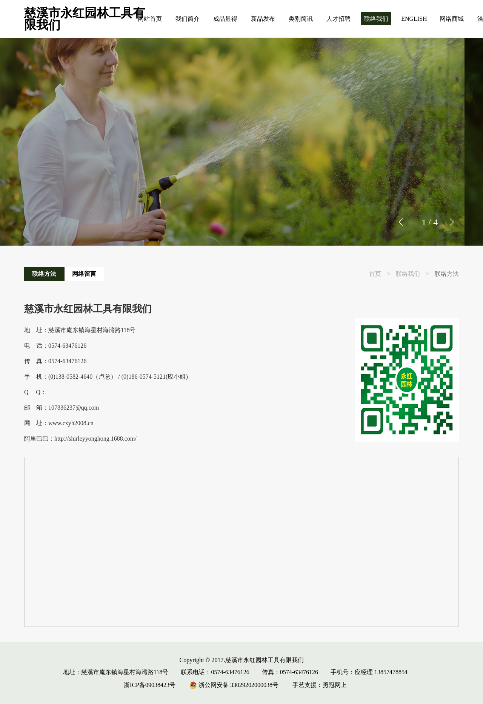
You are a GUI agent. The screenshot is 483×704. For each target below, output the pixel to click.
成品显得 (225, 18)
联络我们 (376, 18)
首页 (375, 274)
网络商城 (452, 18)
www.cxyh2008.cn (71, 423)
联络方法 (44, 274)
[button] (451, 222)
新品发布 (263, 18)
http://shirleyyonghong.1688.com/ (95, 439)
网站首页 (150, 18)
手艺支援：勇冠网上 (319, 685)
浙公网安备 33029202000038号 (233, 685)
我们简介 (187, 18)
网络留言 (84, 274)
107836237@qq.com (73, 408)
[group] (241, 142)
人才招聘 (338, 18)
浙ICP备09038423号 (149, 685)
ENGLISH (414, 18)
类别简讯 (301, 18)
